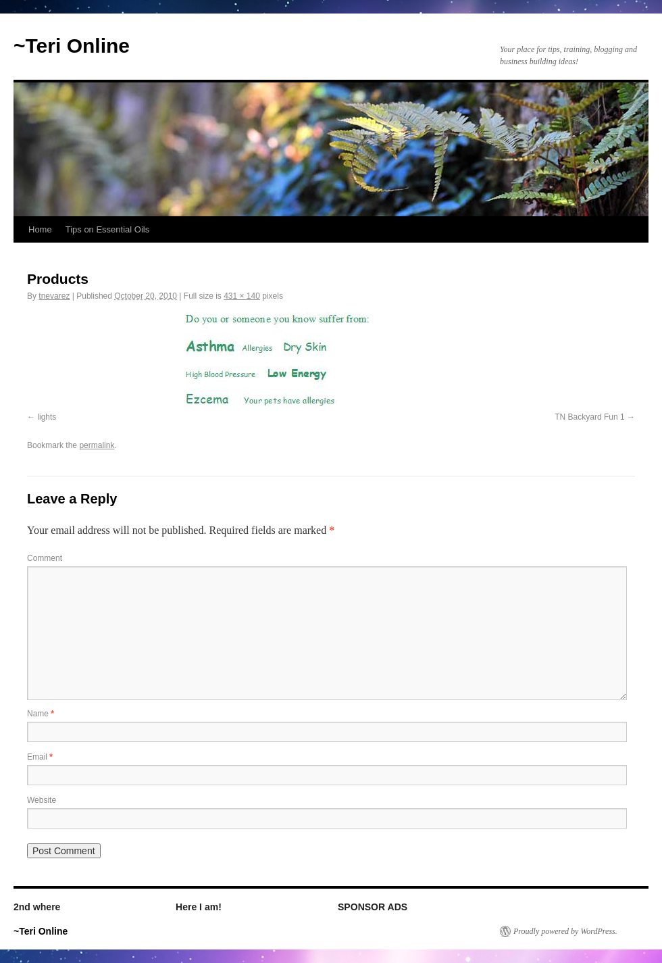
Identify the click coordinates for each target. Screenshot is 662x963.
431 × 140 (242, 296)
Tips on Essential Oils (108, 229)
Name (40, 713)
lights (46, 417)
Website (41, 800)
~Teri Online (72, 45)
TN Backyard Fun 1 (589, 417)
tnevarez (54, 296)
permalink (96, 445)
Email (40, 757)
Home (40, 229)
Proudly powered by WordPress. (565, 931)
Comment (44, 558)
